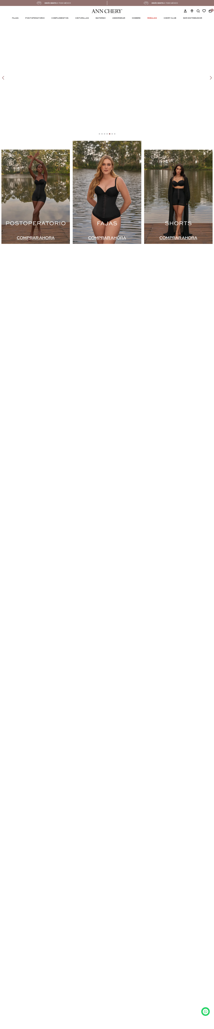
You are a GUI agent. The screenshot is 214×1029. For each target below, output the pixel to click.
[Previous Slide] (3, 78)
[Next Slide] (210, 78)
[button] (198, 11)
